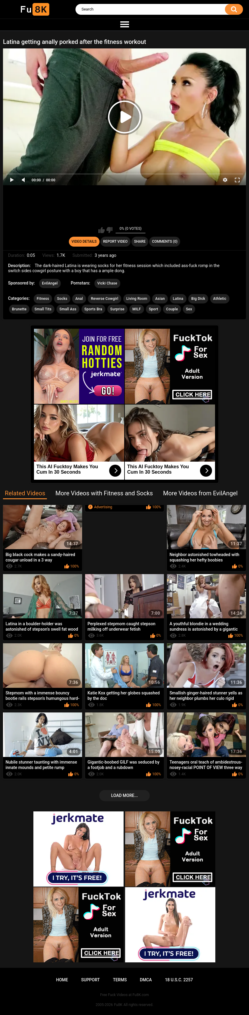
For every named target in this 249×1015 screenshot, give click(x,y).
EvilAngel (50, 283)
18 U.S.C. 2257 (179, 979)
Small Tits (43, 309)
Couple (172, 309)
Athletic (219, 299)
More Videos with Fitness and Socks (104, 493)
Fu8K (118, 1005)
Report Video (115, 241)
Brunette (19, 309)
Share (140, 241)
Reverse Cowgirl (104, 299)
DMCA (146, 979)
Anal (79, 299)
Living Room (136, 299)
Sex (189, 309)
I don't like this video (109, 230)
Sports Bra (94, 309)
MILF (136, 309)
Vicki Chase (107, 283)
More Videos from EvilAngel (200, 493)
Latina (178, 299)
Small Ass (68, 309)
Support (90, 979)
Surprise (117, 309)
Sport (153, 309)
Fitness (43, 299)
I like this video (101, 230)
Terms (120, 979)
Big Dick (198, 299)
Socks (62, 299)
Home (62, 979)
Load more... (124, 795)
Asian (160, 299)
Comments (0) (164, 241)
